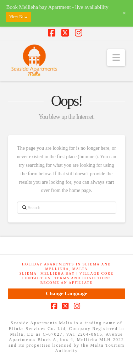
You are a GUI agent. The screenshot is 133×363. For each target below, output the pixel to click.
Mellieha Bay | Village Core (76, 273)
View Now (18, 16)
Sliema (28, 273)
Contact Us (36, 278)
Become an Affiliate (66, 283)
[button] (116, 57)
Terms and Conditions (82, 278)
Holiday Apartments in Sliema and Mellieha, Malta (66, 266)
